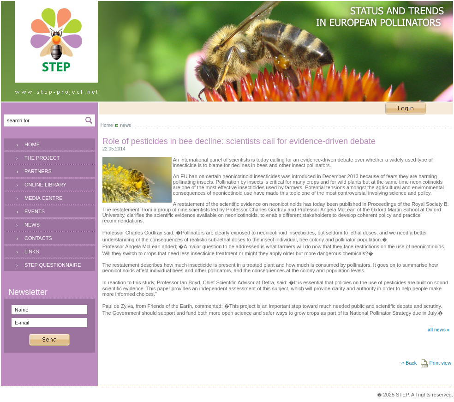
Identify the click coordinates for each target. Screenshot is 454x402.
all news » (438, 329)
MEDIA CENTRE (43, 198)
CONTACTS (38, 238)
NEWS (32, 225)
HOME (32, 144)
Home (107, 125)
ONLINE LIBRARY (45, 184)
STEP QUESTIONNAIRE (52, 265)
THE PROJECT (42, 158)
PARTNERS (38, 171)
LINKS (31, 251)
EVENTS (34, 211)
